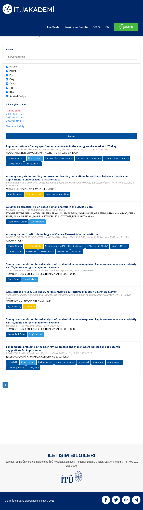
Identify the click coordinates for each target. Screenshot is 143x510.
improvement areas (65, 362)
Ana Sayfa (52, 27)
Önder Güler (13, 279)
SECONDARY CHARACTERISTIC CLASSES (64, 246)
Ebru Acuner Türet (16, 158)
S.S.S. (96, 27)
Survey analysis (15, 163)
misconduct (83, 362)
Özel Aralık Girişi (15, 126)
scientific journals (16, 367)
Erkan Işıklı (12, 362)
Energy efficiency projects (117, 158)
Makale (13, 66)
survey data (33, 367)
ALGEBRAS (31, 251)
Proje (12, 75)
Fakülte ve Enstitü (76, 27)
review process (114, 362)
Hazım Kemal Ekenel (17, 221)
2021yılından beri (15, 120)
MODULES (76, 251)
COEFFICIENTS (47, 251)
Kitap (12, 79)
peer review (98, 362)
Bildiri (12, 91)
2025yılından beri (15, 117)
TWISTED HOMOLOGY (97, 246)
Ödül (11, 83)
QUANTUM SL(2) (119, 246)
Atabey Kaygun (15, 246)
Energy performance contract (59, 158)
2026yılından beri (15, 114)
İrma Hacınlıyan (15, 194)
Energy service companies (88, 158)
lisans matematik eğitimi (57, 194)
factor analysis (45, 362)
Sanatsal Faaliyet (18, 96)
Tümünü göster (13, 110)
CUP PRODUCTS (15, 251)
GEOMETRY (62, 251)
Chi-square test (33, 163)
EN (107, 27)
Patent (12, 70)
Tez (11, 87)
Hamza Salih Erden (16, 334)
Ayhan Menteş (14, 306)
